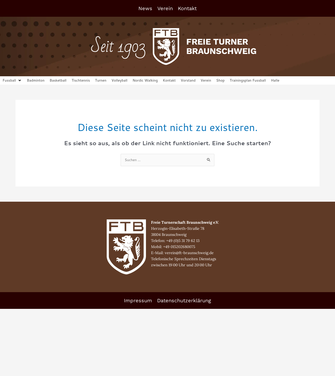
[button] (12, 80)
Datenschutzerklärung (184, 301)
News (145, 8)
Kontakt (187, 8)
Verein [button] (165, 8)
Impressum (138, 301)
